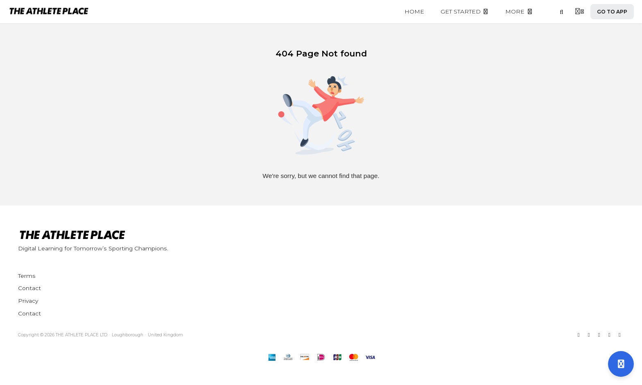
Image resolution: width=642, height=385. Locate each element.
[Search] (561, 12)
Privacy (28, 300)
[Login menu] (579, 11)
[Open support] (621, 364)
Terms (27, 275)
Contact (29, 288)
